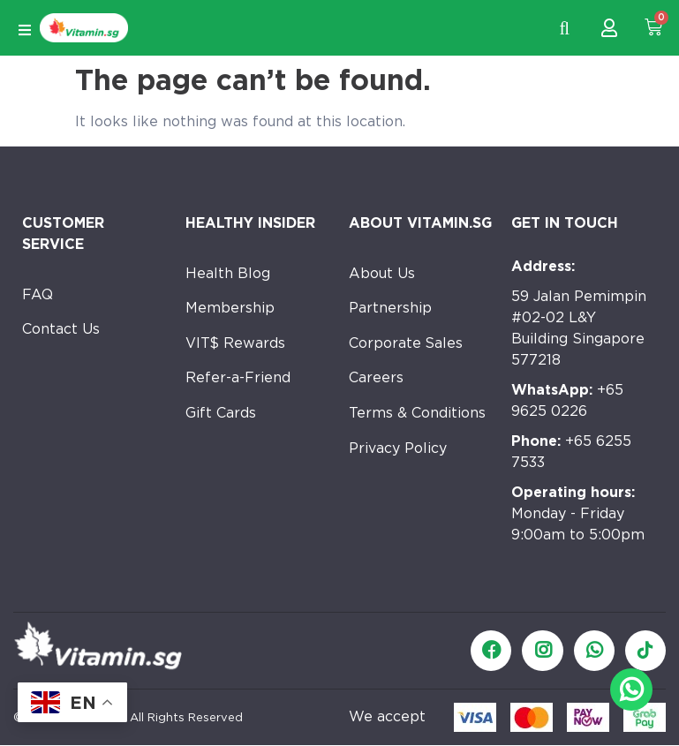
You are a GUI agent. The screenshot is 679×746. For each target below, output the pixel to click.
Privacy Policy (398, 449)
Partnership (390, 308)
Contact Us (61, 329)
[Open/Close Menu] (24, 30)
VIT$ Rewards (235, 343)
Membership (230, 308)
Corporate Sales (406, 343)
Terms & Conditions (418, 414)
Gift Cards (221, 414)
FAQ (37, 294)
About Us (382, 273)
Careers (376, 379)
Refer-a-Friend (237, 379)
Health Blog (227, 273)
